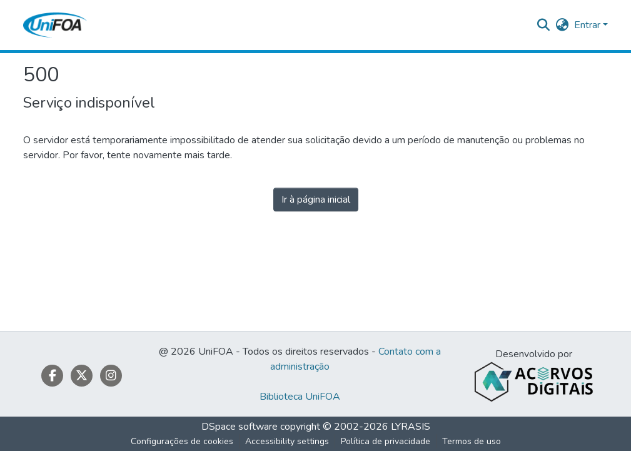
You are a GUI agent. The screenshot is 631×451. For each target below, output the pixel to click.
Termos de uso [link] (471, 441)
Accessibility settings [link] (287, 441)
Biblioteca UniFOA (300, 396)
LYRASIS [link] (410, 426)
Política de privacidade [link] (385, 441)
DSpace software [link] (239, 426)
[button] (55, 25)
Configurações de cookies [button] (182, 441)
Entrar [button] (588, 25)
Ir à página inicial (315, 199)
